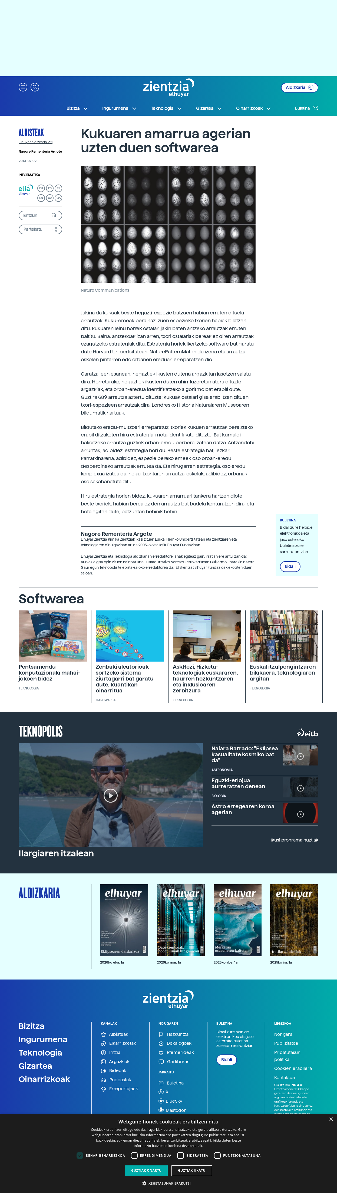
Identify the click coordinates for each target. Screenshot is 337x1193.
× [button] (331, 1120)
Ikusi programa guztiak (294, 840)
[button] (23, 87)
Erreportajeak (119, 1089)
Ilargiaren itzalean (56, 853)
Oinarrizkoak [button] (253, 108)
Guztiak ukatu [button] (192, 1170)
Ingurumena (43, 1039)
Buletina (306, 108)
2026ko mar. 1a (169, 962)
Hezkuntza (173, 1034)
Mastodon (172, 1110)
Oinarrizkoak (44, 1079)
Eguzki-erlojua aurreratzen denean (238, 783)
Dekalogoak (174, 1043)
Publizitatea (286, 1043)
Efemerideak (176, 1053)
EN (41, 198)
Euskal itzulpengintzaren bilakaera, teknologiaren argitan (283, 672)
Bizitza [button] (77, 108)
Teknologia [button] (166, 108)
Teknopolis (41, 730)
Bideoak (113, 1071)
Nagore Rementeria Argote (40, 151)
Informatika (29, 175)
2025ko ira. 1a (281, 962)
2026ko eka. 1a (112, 962)
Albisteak (31, 132)
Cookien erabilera (293, 1068)
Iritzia (110, 1053)
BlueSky (170, 1101)
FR (58, 188)
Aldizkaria (299, 87)
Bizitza (32, 1026)
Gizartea (35, 1066)
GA (59, 198)
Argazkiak (115, 1062)
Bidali (290, 566)
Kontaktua (284, 1077)
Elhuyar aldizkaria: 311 (35, 142)
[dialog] (168, 1153)
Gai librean (174, 1062)
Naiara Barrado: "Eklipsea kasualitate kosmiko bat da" (245, 754)
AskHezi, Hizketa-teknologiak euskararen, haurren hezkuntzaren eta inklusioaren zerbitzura (205, 678)
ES (49, 188)
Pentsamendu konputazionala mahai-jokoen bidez (49, 672)
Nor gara (283, 1034)
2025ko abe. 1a (225, 962)
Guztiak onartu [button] (146, 1170)
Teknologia (40, 1052)
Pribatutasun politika (287, 1056)
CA (50, 198)
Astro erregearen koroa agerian (243, 809)
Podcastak (116, 1080)
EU (41, 188)
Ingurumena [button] (119, 108)
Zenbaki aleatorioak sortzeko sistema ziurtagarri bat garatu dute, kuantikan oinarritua (125, 678)
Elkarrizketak (118, 1043)
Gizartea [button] (209, 108)
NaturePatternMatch (173, 351)
